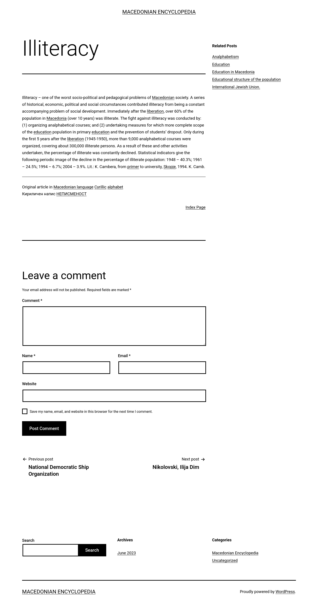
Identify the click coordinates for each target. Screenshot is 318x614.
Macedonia (57, 118)
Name (28, 355)
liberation (155, 111)
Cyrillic (100, 187)
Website (29, 383)
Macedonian (163, 97)
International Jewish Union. (236, 87)
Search (28, 540)
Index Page (196, 207)
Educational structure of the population (246, 79)
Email (124, 355)
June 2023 (126, 553)
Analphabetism (225, 56)
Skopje (169, 166)
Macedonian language (73, 187)
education (42, 132)
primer (133, 166)
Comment (32, 300)
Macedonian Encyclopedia (159, 12)
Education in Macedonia (233, 72)
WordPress (285, 591)
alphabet (115, 187)
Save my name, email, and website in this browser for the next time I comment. (91, 411)
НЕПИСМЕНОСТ (71, 193)
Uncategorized (225, 560)
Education (221, 64)
